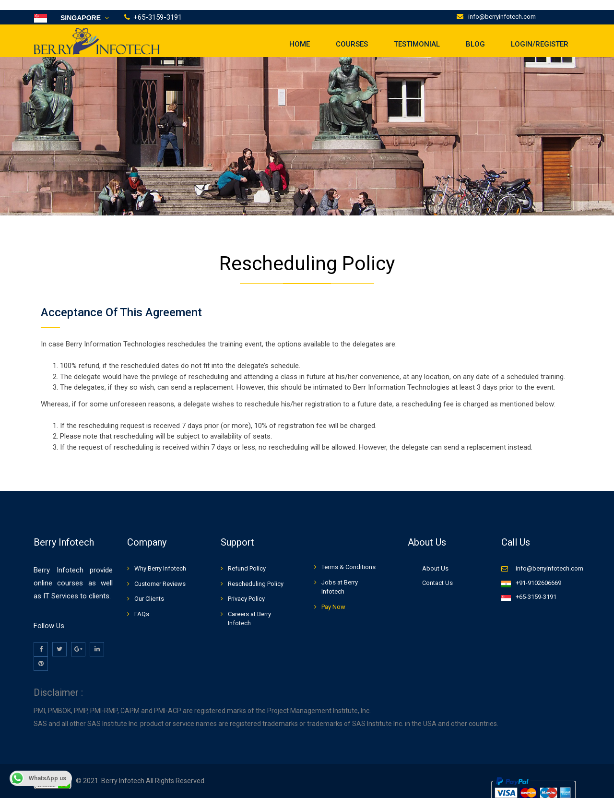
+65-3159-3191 (536, 586)
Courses (352, 33)
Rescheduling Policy (255, 573)
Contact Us (437, 572)
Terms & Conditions (348, 556)
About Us (435, 558)
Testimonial (417, 33)
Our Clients (149, 588)
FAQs (141, 603)
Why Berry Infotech (160, 558)
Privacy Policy (246, 588)
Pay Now (333, 596)
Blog (475, 33)
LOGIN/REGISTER (539, 33)
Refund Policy (247, 558)
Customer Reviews (160, 573)
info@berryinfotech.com (502, 6)
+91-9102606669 (538, 572)
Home (299, 33)
